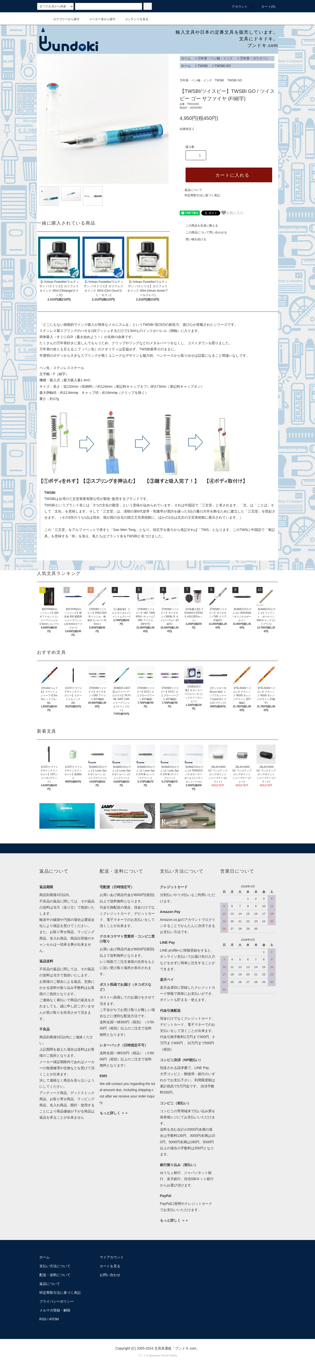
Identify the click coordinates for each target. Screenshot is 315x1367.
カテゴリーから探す (63, 19)
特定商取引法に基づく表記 (202, 195)
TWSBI (203, 66)
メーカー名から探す (99, 19)
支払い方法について (54, 1266)
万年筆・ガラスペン (254, 58)
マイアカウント (112, 1257)
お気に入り (232, 212)
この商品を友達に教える (199, 225)
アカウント (237, 6)
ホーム (186, 58)
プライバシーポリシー (56, 1301)
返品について (193, 190)
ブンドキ (143, 1355)
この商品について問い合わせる (203, 232)
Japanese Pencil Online (163, 1355)
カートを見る (110, 1266)
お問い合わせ (110, 1275)
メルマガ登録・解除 (54, 1310)
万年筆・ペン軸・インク (215, 58)
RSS (43, 1319)
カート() (265, 6)
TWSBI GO (223, 66)
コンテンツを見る (133, 19)
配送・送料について (54, 1275)
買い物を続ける (193, 239)
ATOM (54, 1319)
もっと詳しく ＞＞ (114, 1113)
